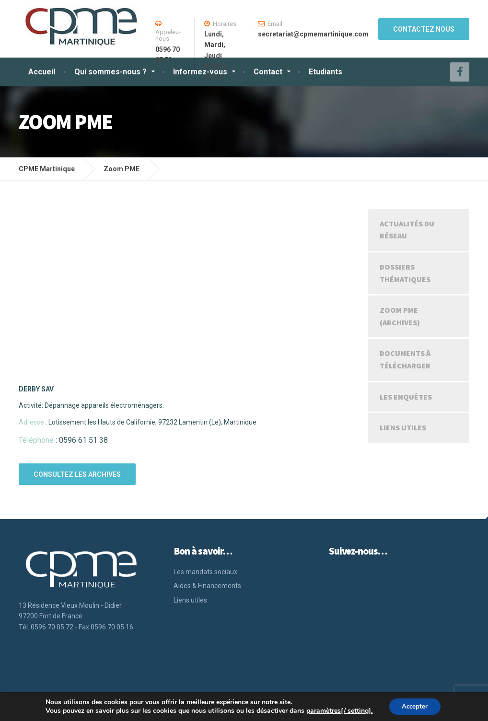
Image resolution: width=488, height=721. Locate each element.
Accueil (41, 71)
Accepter (414, 705)
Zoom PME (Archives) (400, 316)
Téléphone (36, 440)
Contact (268, 71)
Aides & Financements (207, 586)
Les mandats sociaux (205, 572)
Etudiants (325, 71)
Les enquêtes (406, 397)
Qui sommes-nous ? (110, 71)
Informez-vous (200, 71)
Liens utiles (403, 427)
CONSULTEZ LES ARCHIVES (77, 474)
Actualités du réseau (407, 230)
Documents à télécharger (405, 359)
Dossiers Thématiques (405, 273)
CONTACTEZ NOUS (423, 29)
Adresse (31, 422)
